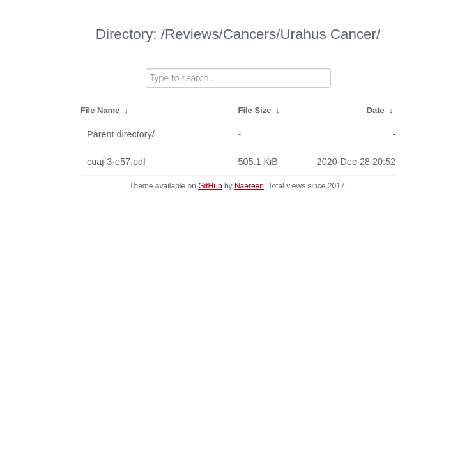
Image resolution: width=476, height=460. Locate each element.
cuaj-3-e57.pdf (116, 162)
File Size (255, 110)
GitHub (210, 185)
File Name (100, 110)
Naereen (249, 185)
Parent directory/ (121, 134)
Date (376, 110)
